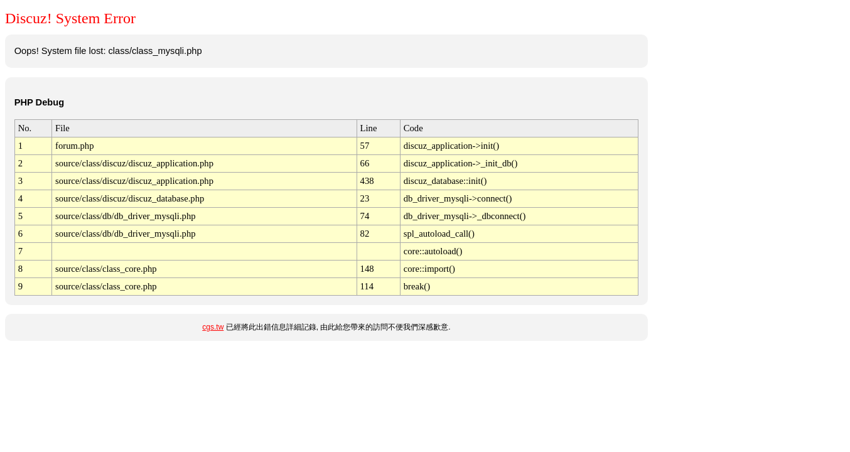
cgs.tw (212, 327)
